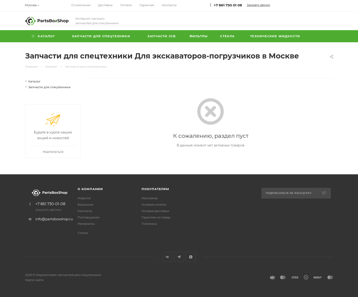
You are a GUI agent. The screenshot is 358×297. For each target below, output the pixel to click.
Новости (84, 198)
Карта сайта (34, 280)
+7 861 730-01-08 (50, 204)
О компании (90, 189)
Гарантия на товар (156, 217)
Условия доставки (155, 211)
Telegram (179, 257)
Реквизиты (86, 223)
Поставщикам (88, 217)
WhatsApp (191, 257)
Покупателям (155, 189)
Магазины (150, 198)
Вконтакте (167, 257)
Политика (149, 223)
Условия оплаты (154, 204)
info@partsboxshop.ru (54, 219)
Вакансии (85, 204)
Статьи (83, 233)
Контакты (85, 211)
